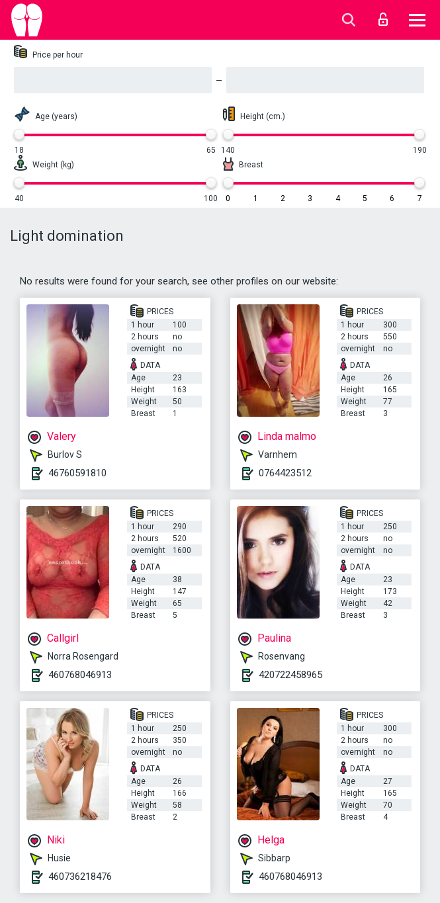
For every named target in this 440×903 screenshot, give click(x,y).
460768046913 (80, 675)
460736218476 (80, 876)
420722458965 (290, 675)
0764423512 (285, 473)
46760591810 (77, 473)
